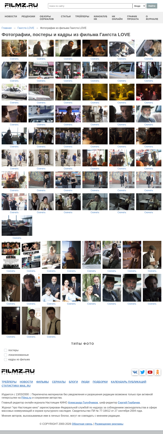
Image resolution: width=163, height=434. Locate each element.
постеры (13, 350)
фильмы (42, 382)
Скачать (14, 58)
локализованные (18, 354)
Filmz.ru (26, 397)
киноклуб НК (100, 17)
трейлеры (82, 16)
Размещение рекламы (109, 424)
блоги (73, 382)
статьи (66, 16)
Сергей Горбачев (129, 402)
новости (11, 16)
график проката (133, 17)
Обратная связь (82, 424)
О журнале (152, 17)
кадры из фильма (19, 359)
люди (85, 382)
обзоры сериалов (47, 17)
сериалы (59, 382)
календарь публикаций (128, 382)
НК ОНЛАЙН (117, 17)
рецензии (28, 16)
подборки (100, 382)
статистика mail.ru (16, 385)
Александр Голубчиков (83, 402)
